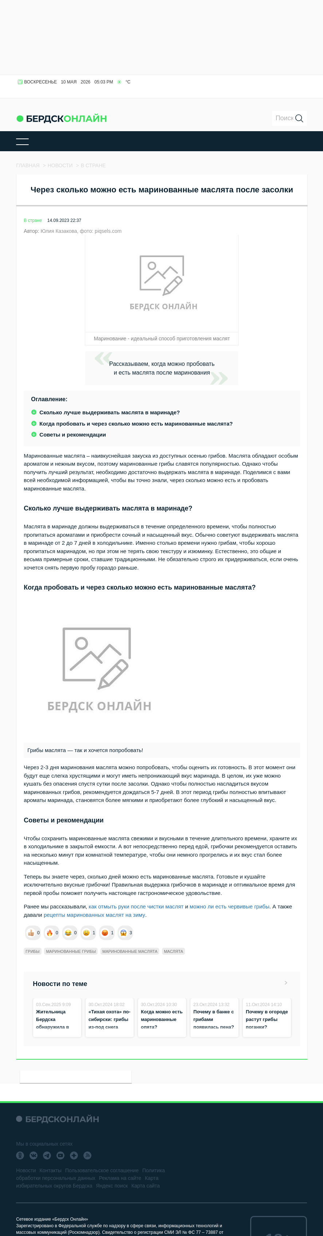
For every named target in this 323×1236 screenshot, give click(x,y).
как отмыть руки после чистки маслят (136, 906)
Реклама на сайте (120, 1178)
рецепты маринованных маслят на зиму (94, 915)
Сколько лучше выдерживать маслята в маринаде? (109, 412)
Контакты (51, 1170)
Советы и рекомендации (72, 434)
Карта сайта (145, 1186)
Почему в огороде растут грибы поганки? (267, 1019)
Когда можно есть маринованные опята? (161, 1019)
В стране (33, 220)
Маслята (173, 951)
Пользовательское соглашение (102, 1170)
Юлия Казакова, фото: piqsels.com (81, 231)
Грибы (32, 951)
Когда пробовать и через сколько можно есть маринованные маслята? (136, 424)
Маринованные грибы (71, 951)
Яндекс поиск (112, 1186)
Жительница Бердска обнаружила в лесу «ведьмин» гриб (55, 1027)
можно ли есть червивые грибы (229, 906)
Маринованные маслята (129, 951)
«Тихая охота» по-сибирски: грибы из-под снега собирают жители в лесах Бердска (109, 1027)
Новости (26, 1170)
